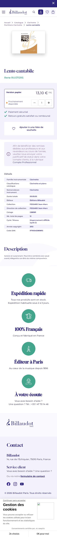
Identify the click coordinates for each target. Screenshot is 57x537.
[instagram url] (15, 484)
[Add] (49, 102)
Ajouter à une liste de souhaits (27, 128)
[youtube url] (22, 484)
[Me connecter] (40, 12)
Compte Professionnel (24, 162)
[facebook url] (8, 484)
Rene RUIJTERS (13, 77)
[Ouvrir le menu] (3, 12)
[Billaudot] (18, 12)
